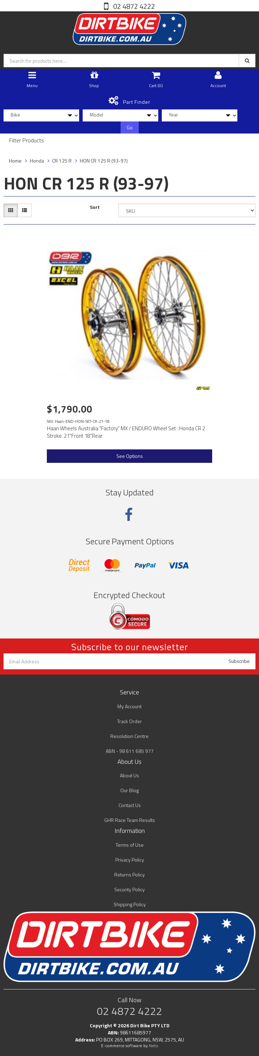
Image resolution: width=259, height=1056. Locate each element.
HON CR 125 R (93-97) (104, 160)
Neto (153, 1046)
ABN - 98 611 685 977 (130, 751)
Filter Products (26, 140)
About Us (129, 775)
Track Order (129, 721)
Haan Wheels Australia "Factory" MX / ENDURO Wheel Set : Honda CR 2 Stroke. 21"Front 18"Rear (126, 432)
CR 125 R (62, 160)
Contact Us (130, 805)
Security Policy (129, 889)
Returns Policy (129, 874)
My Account (129, 706)
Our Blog (129, 790)
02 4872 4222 (133, 6)
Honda (37, 160)
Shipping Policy (130, 904)
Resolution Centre (129, 736)
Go (130, 127)
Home (15, 160)
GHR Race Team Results (129, 820)
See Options (129, 456)
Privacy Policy (129, 859)
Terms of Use (130, 844)
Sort (95, 207)
